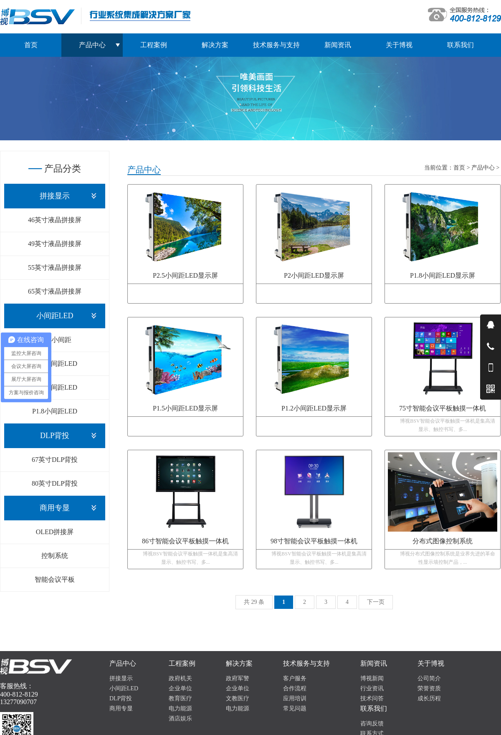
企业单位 (180, 688)
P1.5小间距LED (54, 387)
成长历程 (429, 698)
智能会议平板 (55, 579)
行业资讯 (372, 688)
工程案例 (153, 44)
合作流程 (294, 688)
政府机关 (180, 678)
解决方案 (215, 44)
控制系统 (54, 555)
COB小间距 (55, 339)
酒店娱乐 (180, 718)
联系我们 (460, 44)
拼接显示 (55, 196)
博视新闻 (372, 678)
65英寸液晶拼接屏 (54, 291)
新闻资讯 (337, 44)
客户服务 (294, 678)
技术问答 (372, 698)
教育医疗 (180, 698)
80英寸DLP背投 (55, 483)
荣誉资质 (429, 688)
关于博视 (399, 44)
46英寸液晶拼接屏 (54, 219)
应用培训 (294, 698)
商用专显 (55, 508)
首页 (31, 44)
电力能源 (180, 708)
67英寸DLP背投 (55, 459)
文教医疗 (237, 698)
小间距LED (54, 316)
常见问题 (294, 708)
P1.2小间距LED (54, 363)
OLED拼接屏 (55, 531)
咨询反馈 (372, 723)
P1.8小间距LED (54, 411)
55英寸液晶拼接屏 (54, 267)
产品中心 (483, 168)
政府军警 (237, 678)
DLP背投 (54, 435)
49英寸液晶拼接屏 (54, 243)
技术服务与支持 (276, 44)
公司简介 (429, 678)
